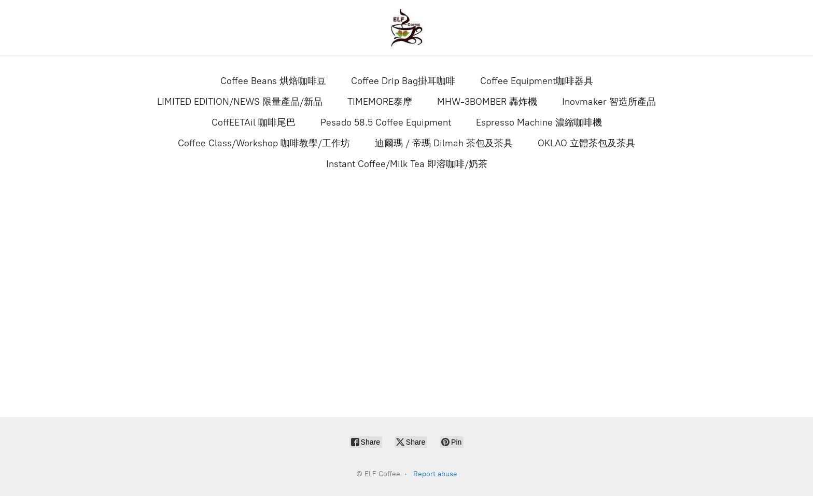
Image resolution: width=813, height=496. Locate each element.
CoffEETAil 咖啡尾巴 (254, 122)
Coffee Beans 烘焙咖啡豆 (273, 81)
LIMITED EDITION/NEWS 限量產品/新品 (240, 101)
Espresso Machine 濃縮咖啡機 (539, 122)
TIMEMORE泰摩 (379, 101)
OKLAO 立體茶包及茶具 (586, 143)
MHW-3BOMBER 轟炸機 (487, 101)
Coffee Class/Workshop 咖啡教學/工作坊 (264, 143)
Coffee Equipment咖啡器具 (536, 81)
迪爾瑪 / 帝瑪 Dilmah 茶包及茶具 (444, 143)
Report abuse (435, 474)
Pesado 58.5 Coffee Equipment (385, 122)
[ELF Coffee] (406, 27)
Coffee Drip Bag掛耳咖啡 (403, 81)
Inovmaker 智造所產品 (609, 101)
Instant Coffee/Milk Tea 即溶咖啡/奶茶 (406, 164)
